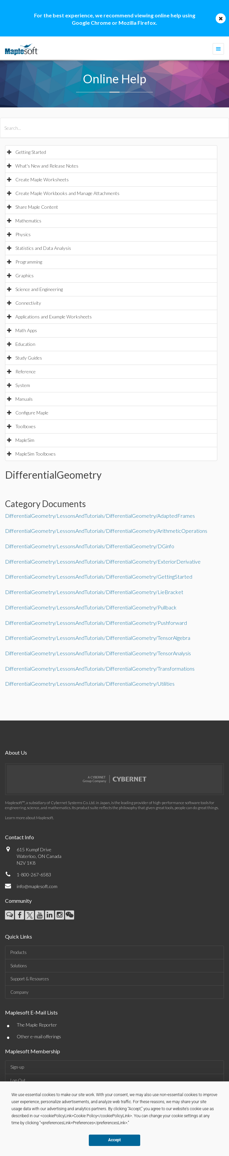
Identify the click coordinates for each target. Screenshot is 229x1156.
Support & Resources (29, 978)
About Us (16, 752)
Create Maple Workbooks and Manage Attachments (67, 193)
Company (19, 992)
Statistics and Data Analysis (43, 248)
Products (18, 952)
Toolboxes (25, 426)
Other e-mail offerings (39, 1036)
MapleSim (24, 440)
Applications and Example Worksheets (53, 316)
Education (25, 344)
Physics (23, 234)
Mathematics (28, 220)
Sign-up (17, 1067)
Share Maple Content (36, 207)
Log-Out (17, 1080)
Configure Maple (31, 412)
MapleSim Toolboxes (35, 454)
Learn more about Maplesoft (29, 817)
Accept (114, 1140)
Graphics (24, 275)
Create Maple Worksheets (42, 179)
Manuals (24, 399)
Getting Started (30, 152)
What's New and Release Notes (46, 166)
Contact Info (19, 837)
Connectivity (28, 303)
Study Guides (28, 358)
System (22, 385)
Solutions (18, 965)
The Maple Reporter (37, 1025)
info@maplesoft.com (37, 886)
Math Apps (26, 330)
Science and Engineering (39, 289)
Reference (25, 371)
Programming (28, 262)
